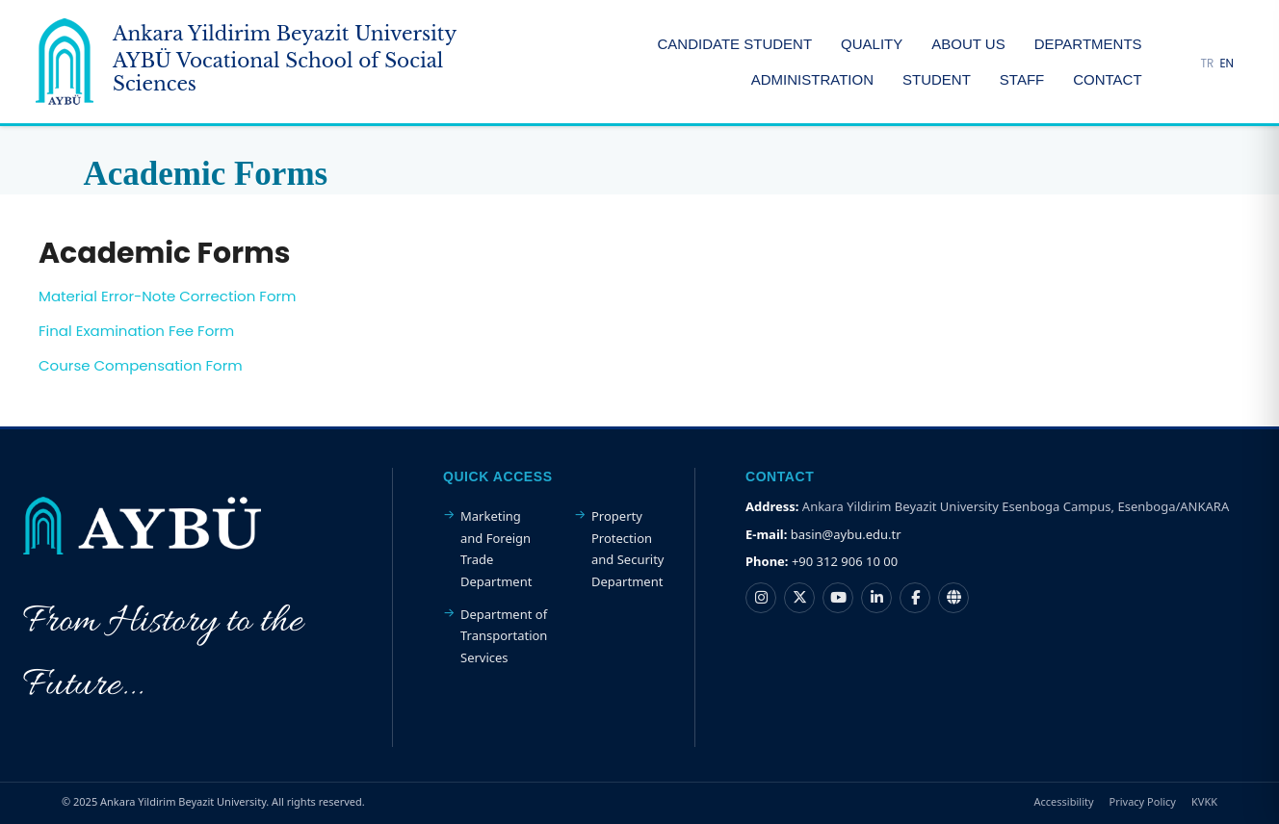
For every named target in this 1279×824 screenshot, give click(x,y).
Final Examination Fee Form (136, 331)
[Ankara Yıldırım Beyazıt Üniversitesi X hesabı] (799, 597)
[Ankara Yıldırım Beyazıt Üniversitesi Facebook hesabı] (915, 597)
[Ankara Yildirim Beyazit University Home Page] (276, 61)
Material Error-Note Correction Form (168, 296)
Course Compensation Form (141, 365)
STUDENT (936, 79)
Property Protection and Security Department (628, 548)
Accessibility (1064, 801)
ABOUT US (968, 44)
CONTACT (1107, 79)
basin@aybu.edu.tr (846, 534)
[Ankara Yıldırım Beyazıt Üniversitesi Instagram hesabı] (760, 597)
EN (1226, 63)
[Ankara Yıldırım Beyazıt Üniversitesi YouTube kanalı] (837, 597)
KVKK (1204, 801)
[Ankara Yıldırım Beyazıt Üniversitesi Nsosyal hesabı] (953, 597)
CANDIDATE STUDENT (734, 44)
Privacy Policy (1142, 801)
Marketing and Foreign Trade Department (496, 548)
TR (1207, 63)
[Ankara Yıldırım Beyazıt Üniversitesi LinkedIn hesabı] (876, 597)
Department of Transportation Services (503, 635)
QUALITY (871, 44)
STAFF (1022, 79)
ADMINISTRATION (812, 79)
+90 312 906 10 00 (845, 561)
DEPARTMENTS (1088, 44)
